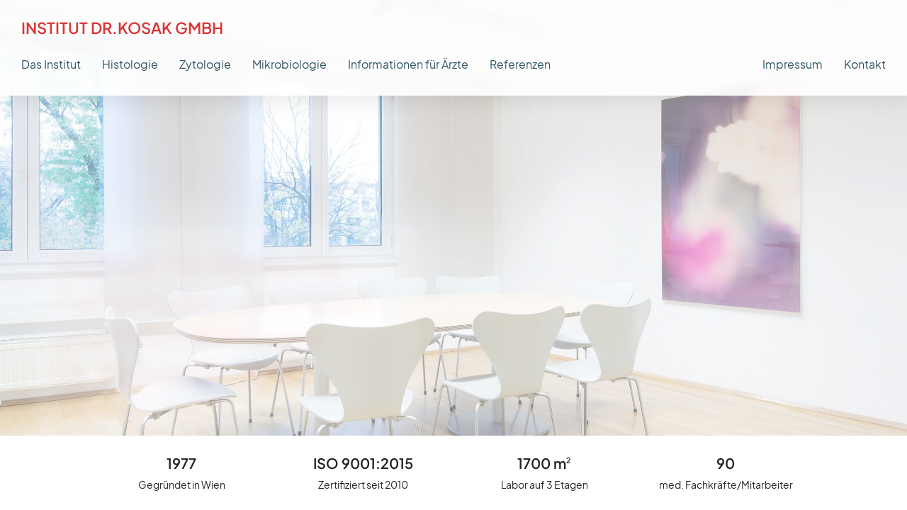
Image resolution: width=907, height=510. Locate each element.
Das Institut (51, 64)
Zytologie (205, 64)
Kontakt (865, 64)
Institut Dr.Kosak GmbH (122, 28)
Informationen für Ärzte (408, 64)
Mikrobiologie (289, 64)
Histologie (130, 64)
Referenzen (520, 64)
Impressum (792, 64)
